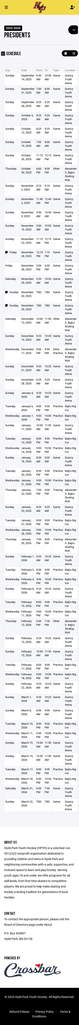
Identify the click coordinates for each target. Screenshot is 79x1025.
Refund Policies (19, 1012)
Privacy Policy (45, 1012)
